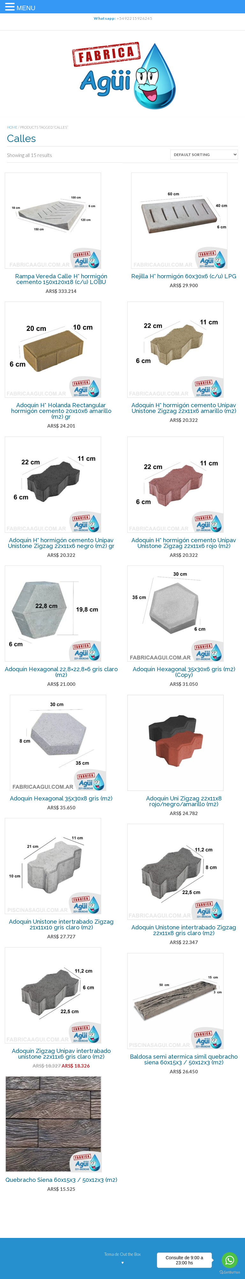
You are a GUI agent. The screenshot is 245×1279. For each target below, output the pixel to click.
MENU (26, 7)
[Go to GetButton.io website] (229, 1272)
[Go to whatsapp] (230, 1260)
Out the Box (130, 1254)
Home (12, 127)
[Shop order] (204, 155)
